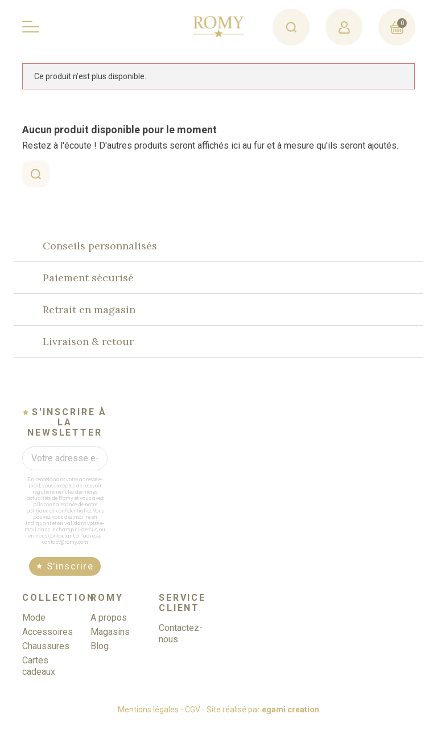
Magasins (110, 641)
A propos (108, 627)
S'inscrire (70, 576)
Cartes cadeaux (38, 676)
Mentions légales (148, 719)
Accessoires (47, 641)
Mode (34, 627)
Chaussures (45, 655)
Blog (99, 655)
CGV (192, 719)
